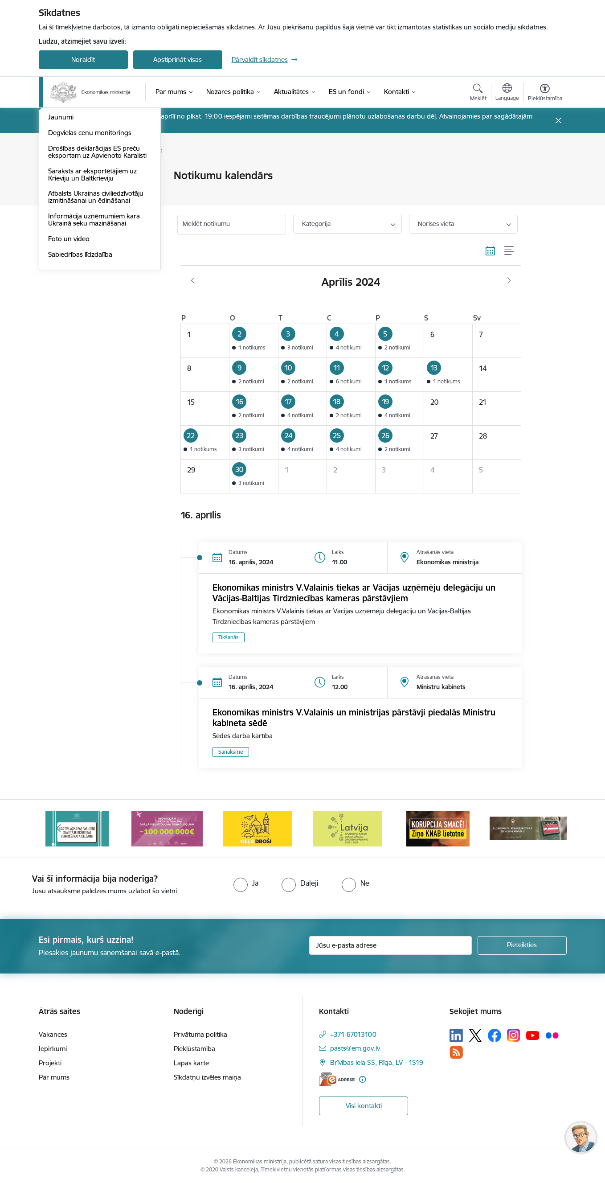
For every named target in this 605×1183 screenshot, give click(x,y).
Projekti (50, 1063)
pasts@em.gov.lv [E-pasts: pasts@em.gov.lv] (355, 1048)
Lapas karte (191, 1063)
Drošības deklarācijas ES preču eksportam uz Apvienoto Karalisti (97, 272)
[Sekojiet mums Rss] (456, 1052)
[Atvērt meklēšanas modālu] (478, 93)
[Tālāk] (546, 829)
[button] (253, 341)
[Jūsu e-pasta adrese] (390, 945)
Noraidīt (83, 59)
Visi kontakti (364, 1105)
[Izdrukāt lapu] (544, 172)
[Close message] (558, 120)
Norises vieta (436, 224)
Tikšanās (228, 637)
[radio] (245, 883)
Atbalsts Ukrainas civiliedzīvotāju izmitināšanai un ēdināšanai (95, 318)
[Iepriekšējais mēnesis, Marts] (192, 280)
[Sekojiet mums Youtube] (533, 1035)
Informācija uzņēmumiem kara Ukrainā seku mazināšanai (94, 340)
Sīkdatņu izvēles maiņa (207, 1077)
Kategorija (316, 224)
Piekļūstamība (194, 1048)
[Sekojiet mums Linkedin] (456, 1035)
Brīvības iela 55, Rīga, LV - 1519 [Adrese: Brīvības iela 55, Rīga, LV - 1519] (376, 1062)
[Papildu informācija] (362, 1079)
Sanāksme (230, 751)
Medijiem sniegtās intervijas (89, 207)
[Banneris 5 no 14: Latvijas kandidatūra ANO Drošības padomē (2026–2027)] (347, 828)
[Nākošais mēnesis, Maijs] (509, 280)
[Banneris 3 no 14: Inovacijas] (167, 828)
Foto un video (69, 359)
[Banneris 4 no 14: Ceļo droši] (257, 828)
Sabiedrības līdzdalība (80, 375)
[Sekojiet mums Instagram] (513, 1035)
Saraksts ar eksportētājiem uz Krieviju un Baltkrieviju (92, 295)
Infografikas (66, 191)
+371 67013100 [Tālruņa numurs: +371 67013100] (353, 1034)
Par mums (54, 1077)
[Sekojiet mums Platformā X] (475, 1035)
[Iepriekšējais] (59, 829)
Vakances (53, 1034)
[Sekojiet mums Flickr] (552, 1035)
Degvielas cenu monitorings (89, 253)
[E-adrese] (337, 1079)
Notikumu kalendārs (78, 222)
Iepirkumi (53, 1048)
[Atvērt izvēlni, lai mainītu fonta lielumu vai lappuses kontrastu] (545, 93)
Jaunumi (61, 238)
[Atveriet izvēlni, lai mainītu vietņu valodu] (507, 93)
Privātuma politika (200, 1034)
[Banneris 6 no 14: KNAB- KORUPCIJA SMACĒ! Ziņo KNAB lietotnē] (438, 828)
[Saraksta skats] (509, 250)
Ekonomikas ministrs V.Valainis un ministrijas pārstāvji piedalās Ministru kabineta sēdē (354, 717)
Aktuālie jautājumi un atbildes (91, 176)
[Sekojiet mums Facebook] (494, 1035)
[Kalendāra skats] (490, 250)
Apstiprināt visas (177, 59)
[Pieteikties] (522, 945)
